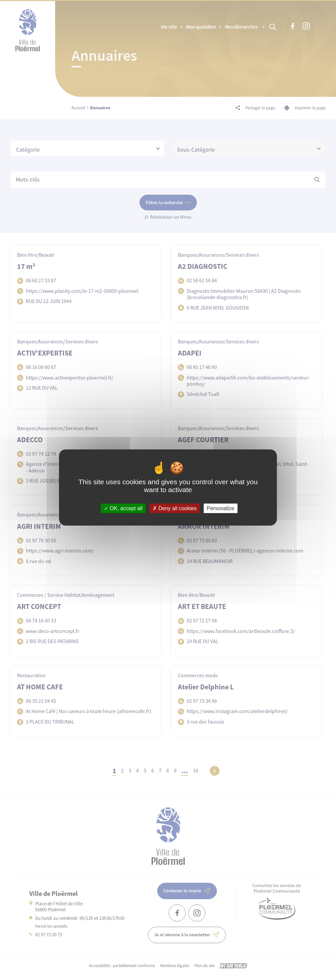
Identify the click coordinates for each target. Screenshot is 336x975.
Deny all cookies (175, 508)
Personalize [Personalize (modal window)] (220, 508)
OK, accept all (123, 508)
